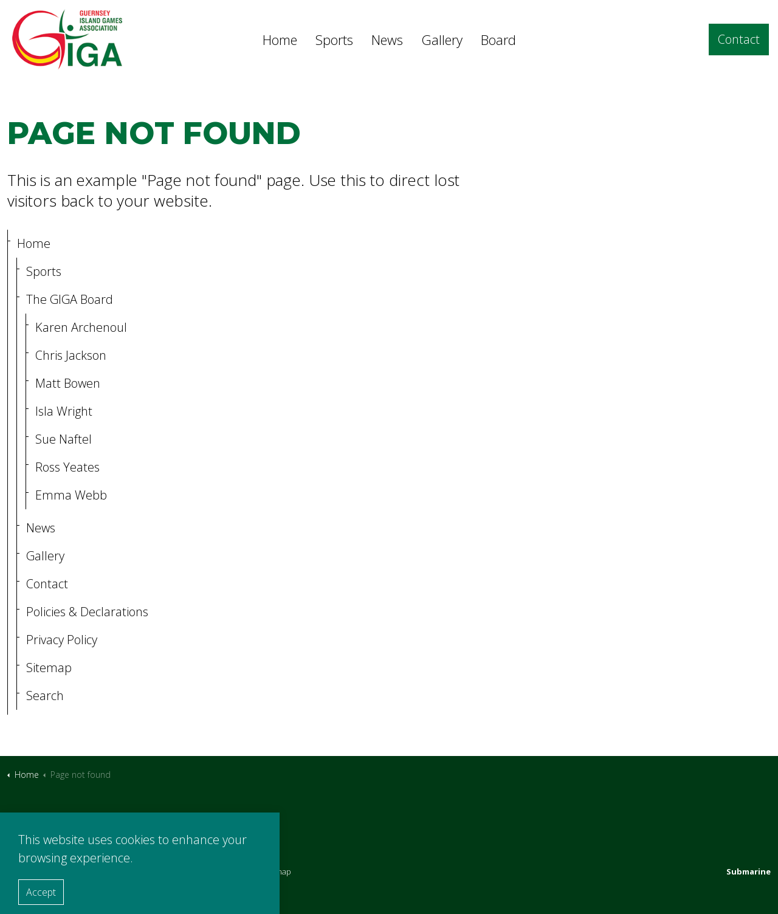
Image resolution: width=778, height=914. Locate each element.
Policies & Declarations (87, 611)
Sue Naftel (63, 439)
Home (280, 39)
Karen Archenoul (81, 327)
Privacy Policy (61, 639)
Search (45, 695)
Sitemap (49, 667)
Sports (334, 39)
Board (498, 39)
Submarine (748, 871)
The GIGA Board (69, 299)
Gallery (442, 39)
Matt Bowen (67, 383)
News (387, 39)
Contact (738, 39)
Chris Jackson (70, 355)
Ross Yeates (67, 467)
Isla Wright (63, 411)
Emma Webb (71, 495)
